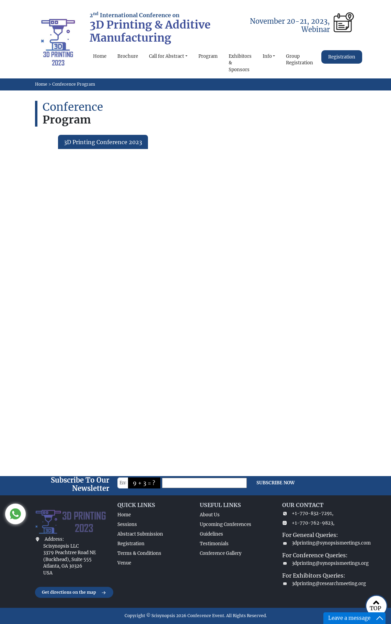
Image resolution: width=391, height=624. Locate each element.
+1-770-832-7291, (307, 513)
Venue (124, 563)
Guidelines (211, 534)
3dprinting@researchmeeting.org (319, 584)
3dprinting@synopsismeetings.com (319, 543)
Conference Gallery (220, 553)
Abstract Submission (140, 534)
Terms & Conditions (139, 553)
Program (208, 56)
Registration (341, 57)
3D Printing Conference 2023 (103, 142)
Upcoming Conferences (225, 524)
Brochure (127, 56)
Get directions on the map (74, 592)
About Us (210, 515)
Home (99, 56)
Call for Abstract (166, 56)
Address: (54, 539)
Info (267, 56)
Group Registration (299, 59)
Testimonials (214, 544)
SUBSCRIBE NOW (275, 483)
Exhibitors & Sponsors (240, 63)
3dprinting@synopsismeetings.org (319, 563)
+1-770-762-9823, (308, 523)
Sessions (127, 524)
